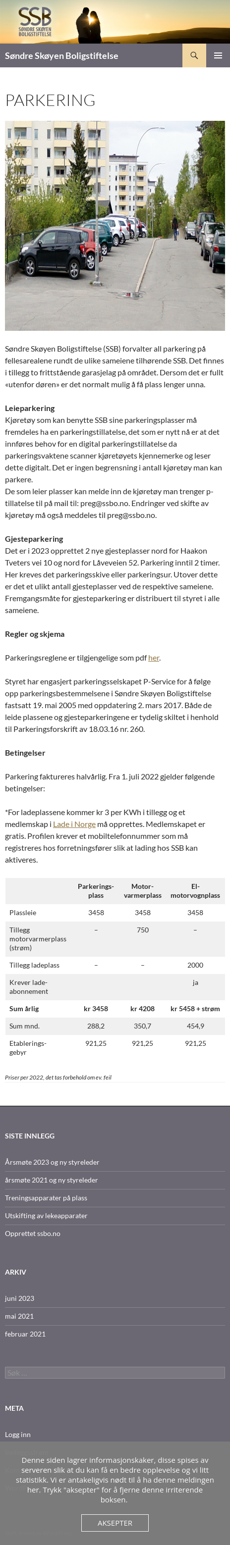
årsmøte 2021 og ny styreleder (51, 1180)
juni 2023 (19, 1298)
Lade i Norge (74, 823)
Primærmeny (218, 55)
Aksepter (115, 1523)
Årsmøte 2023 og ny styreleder (52, 1162)
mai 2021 (19, 1316)
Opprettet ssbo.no (32, 1233)
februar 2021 (25, 1334)
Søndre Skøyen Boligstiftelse (61, 55)
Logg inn (18, 1434)
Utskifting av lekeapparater (46, 1215)
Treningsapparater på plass (46, 1197)
